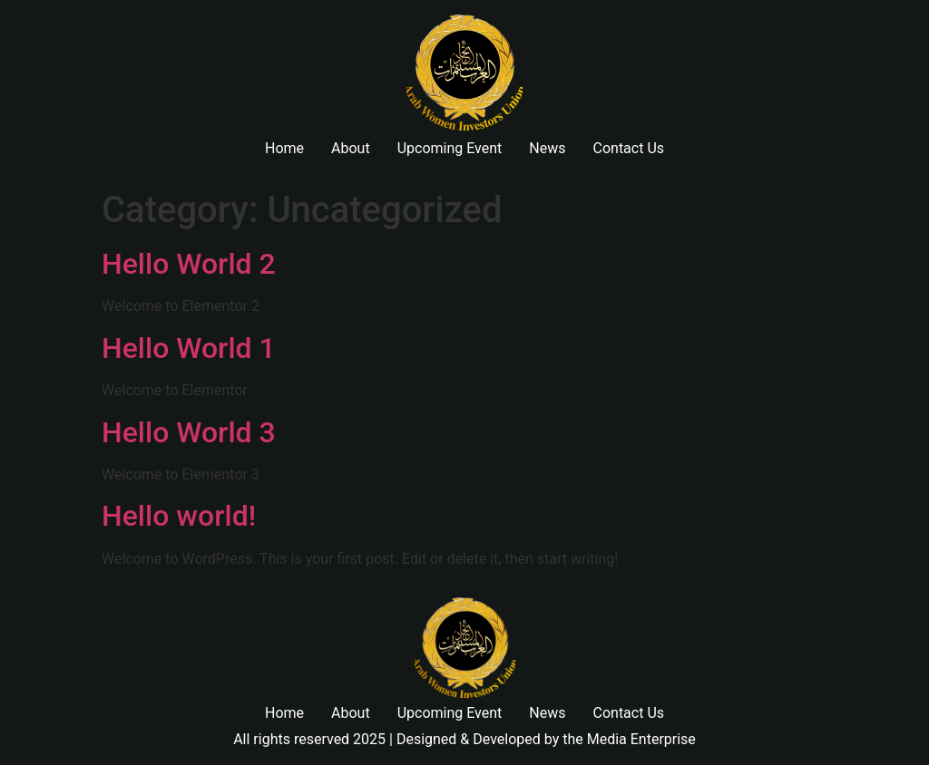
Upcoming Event (450, 148)
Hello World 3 (189, 432)
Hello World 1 (189, 348)
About (350, 148)
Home (284, 148)
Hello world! (179, 516)
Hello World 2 (189, 264)
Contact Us (629, 148)
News (547, 148)
